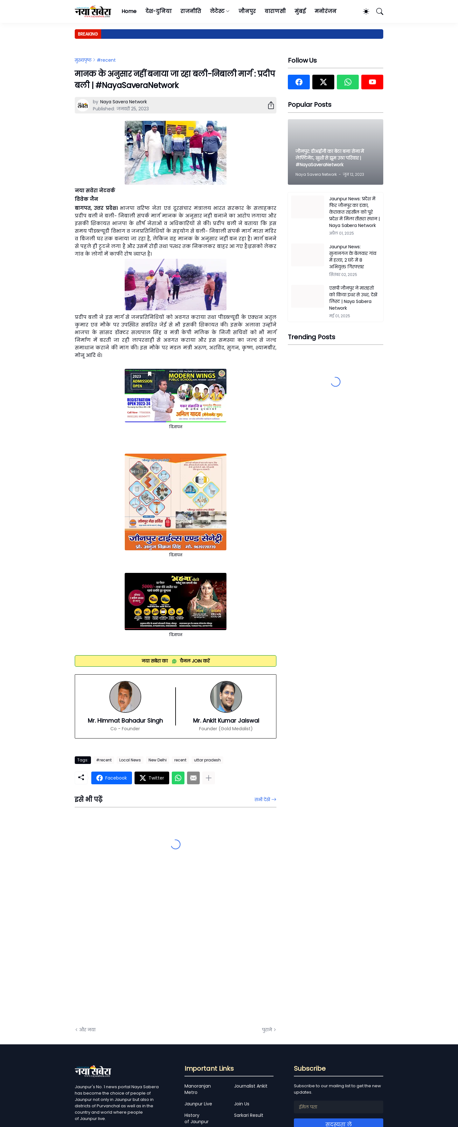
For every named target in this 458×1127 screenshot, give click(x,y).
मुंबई (300, 11)
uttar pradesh (207, 760)
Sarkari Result (248, 1115)
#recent (106, 60)
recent (180, 760)
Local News (130, 760)
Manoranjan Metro (197, 1089)
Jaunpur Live (198, 1104)
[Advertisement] (138, 950)
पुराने (267, 1030)
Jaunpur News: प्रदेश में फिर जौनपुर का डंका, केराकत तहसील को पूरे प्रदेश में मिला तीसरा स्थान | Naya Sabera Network (354, 212)
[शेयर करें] (268, 105)
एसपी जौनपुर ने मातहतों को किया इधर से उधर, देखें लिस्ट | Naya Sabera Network (353, 298)
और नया (87, 1030)
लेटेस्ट (217, 11)
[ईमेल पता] (338, 1107)
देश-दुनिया (158, 11)
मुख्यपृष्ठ (83, 60)
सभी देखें (262, 799)
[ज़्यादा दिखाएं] (208, 778)
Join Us (241, 1104)
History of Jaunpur (196, 1118)
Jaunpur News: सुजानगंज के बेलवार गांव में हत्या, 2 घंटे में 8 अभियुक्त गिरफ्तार (352, 257)
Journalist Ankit (250, 1086)
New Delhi (158, 760)
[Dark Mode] (363, 11)
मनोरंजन (326, 11)
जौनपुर (247, 11)
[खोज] (377, 11)
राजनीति (190, 11)
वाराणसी (275, 11)
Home (128, 11)
